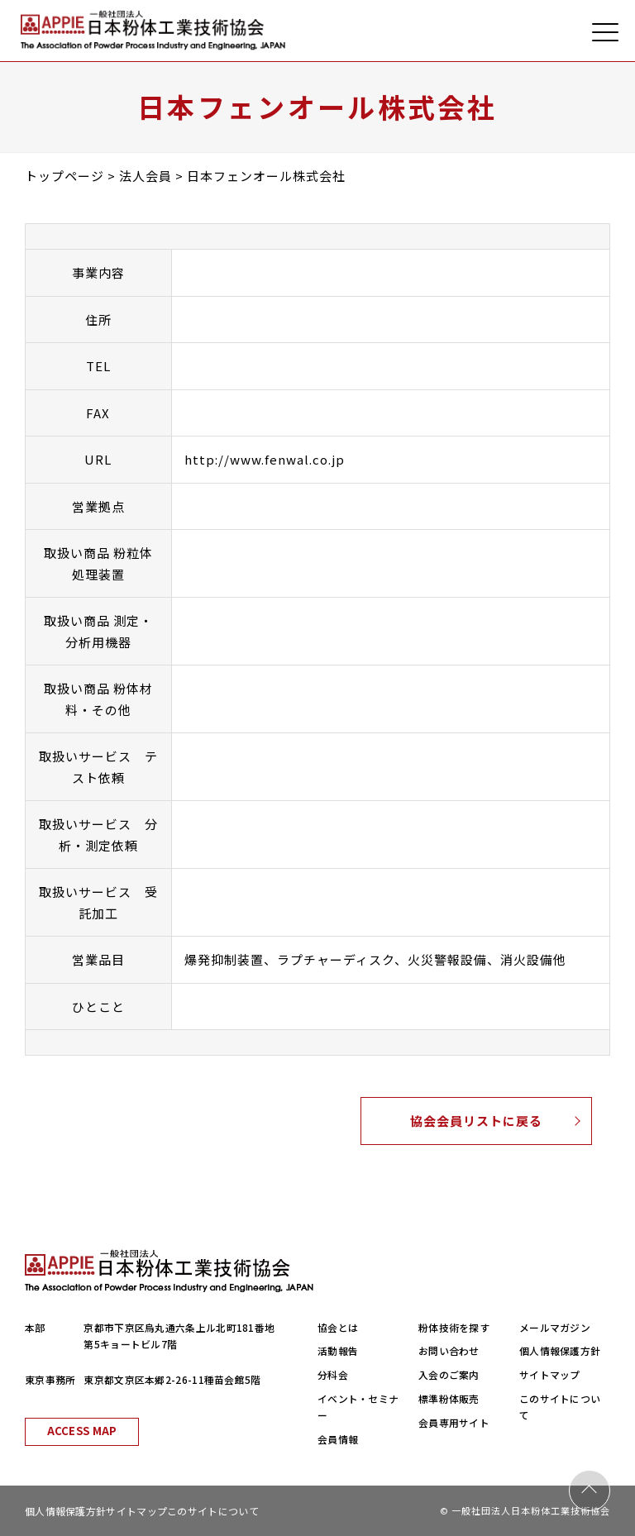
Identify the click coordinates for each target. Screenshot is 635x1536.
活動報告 (338, 1350)
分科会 (333, 1374)
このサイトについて (213, 1511)
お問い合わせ (449, 1350)
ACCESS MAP (82, 1430)
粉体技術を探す (453, 1327)
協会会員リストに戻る (476, 1120)
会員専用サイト (453, 1422)
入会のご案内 (449, 1374)
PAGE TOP (589, 1490)
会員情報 (338, 1439)
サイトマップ (549, 1374)
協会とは (338, 1327)
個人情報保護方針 (559, 1350)
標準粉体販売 (449, 1398)
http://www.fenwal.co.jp (264, 459)
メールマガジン (554, 1327)
